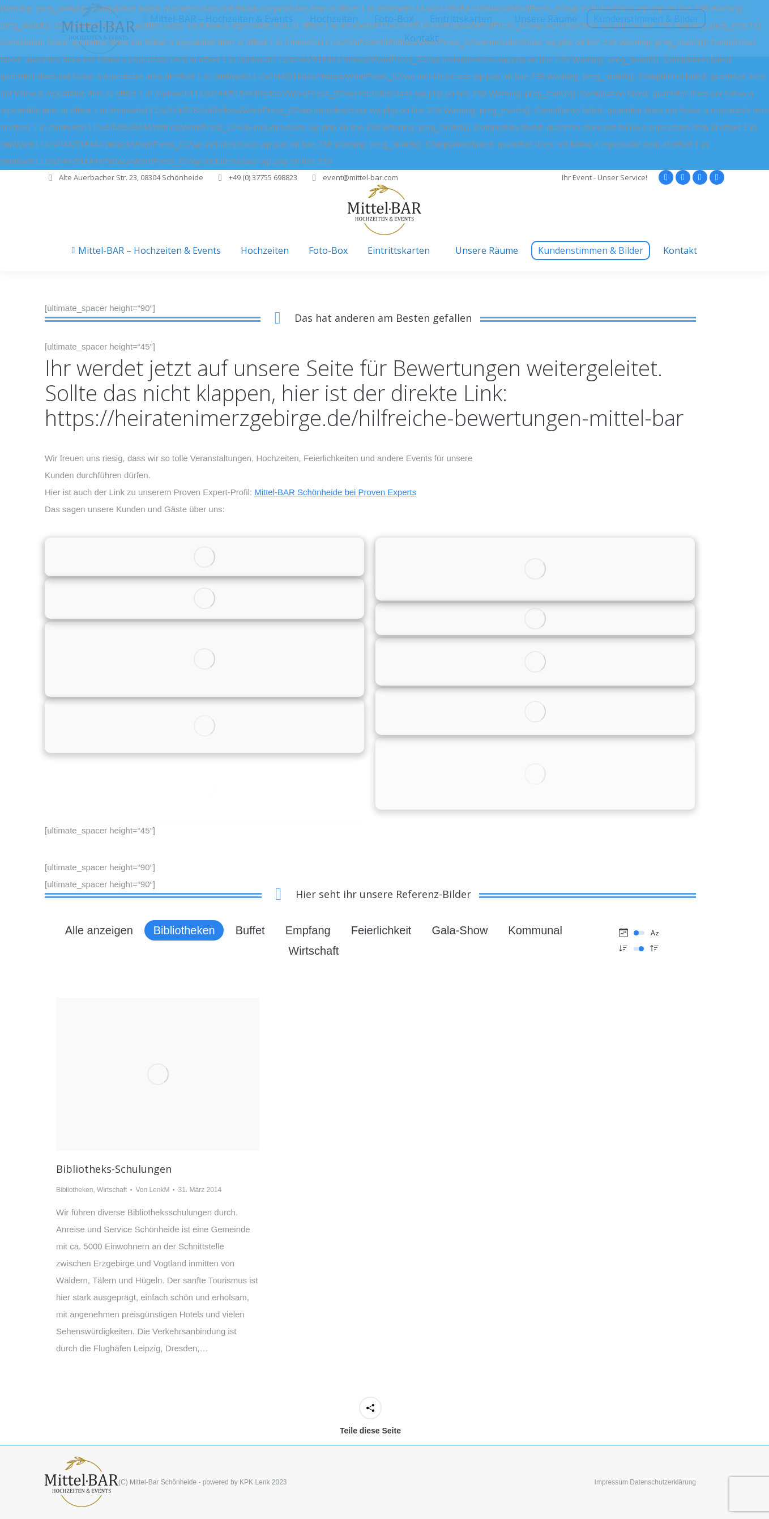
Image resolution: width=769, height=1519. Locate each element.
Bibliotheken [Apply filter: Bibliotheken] (184, 930)
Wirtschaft (112, 1190)
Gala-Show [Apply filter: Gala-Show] (460, 930)
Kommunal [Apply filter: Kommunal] (535, 930)
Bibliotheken (74, 1190)
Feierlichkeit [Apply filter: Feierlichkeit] (381, 930)
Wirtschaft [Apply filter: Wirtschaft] (313, 950)
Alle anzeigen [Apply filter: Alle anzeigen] (99, 930)
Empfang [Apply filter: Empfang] (308, 930)
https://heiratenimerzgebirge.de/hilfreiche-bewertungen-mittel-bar (364, 417)
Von (152, 1190)
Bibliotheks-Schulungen (114, 1169)
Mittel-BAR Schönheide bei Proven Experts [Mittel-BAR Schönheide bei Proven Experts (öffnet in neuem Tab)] (335, 492)
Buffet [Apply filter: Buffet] (250, 930)
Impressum (611, 1482)
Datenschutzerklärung (663, 1482)
